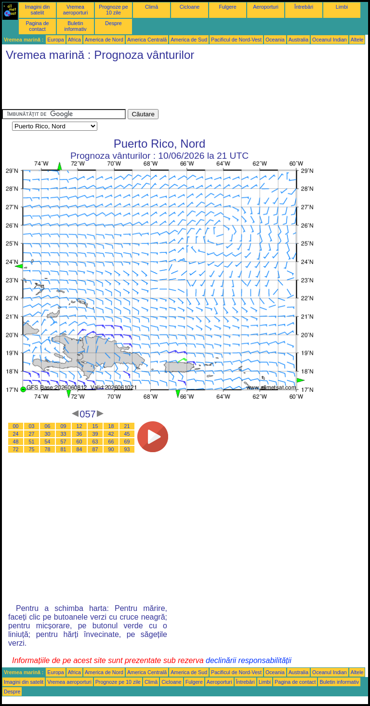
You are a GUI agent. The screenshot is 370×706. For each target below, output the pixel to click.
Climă (151, 7)
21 (127, 426)
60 (79, 441)
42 (111, 434)
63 (95, 441)
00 (16, 426)
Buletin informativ (75, 26)
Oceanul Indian (329, 39)
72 (16, 449)
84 (79, 449)
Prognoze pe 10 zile (113, 9)
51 (32, 441)
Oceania (275, 39)
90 (111, 449)
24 (16, 434)
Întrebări (303, 7)
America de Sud (189, 39)
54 (48, 441)
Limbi (342, 7)
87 (95, 449)
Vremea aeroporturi (75, 9)
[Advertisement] (177, 87)
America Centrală (147, 39)
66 (111, 441)
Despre (113, 23)
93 (127, 449)
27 (32, 434)
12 (79, 426)
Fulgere (227, 7)
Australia (298, 39)
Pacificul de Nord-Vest (236, 39)
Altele (357, 39)
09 (63, 426)
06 (48, 426)
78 (48, 449)
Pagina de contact (37, 26)
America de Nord (104, 39)
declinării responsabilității (248, 660)
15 (95, 426)
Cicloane (189, 7)
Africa (74, 39)
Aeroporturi (265, 7)
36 (79, 434)
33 (63, 434)
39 (95, 434)
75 (32, 449)
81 (63, 449)
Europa (55, 39)
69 (127, 441)
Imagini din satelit (37, 9)
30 (48, 434)
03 (32, 426)
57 (63, 441)
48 (16, 441)
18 (111, 426)
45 (127, 434)
